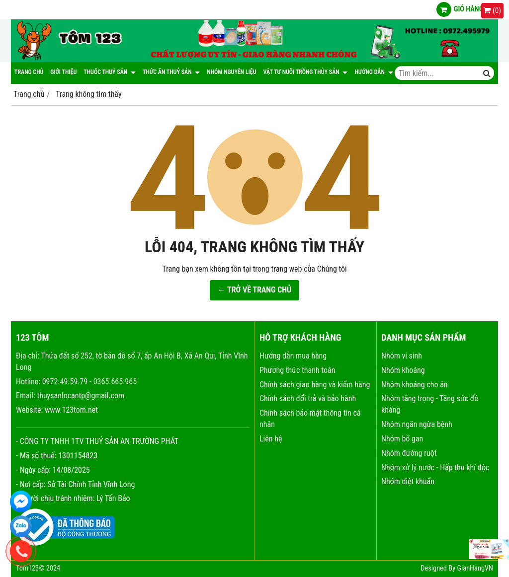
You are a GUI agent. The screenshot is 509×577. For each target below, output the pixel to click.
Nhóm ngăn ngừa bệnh (416, 424)
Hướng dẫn (373, 72)
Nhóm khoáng (403, 370)
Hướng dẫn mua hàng (293, 356)
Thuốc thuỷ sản (110, 72)
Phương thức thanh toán (297, 370)
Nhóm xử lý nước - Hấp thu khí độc (435, 467)
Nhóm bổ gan (402, 438)
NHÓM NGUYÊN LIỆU (231, 72)
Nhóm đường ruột (408, 453)
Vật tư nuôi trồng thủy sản (305, 72)
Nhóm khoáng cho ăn (414, 384)
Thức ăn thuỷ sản (171, 72)
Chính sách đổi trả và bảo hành (307, 398)
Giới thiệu (63, 72)
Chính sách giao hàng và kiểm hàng (314, 384)
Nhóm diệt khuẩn (407, 481)
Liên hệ (270, 438)
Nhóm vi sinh (401, 356)
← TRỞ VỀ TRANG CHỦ (255, 289)
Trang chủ (28, 72)
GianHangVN (475, 568)
